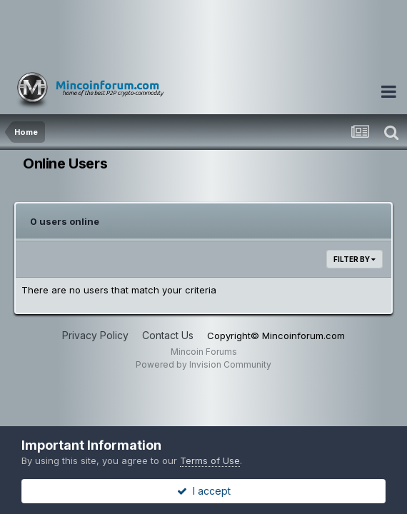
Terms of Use (210, 460)
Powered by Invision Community (203, 364)
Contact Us (168, 335)
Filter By (354, 259)
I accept (204, 491)
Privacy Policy (95, 335)
